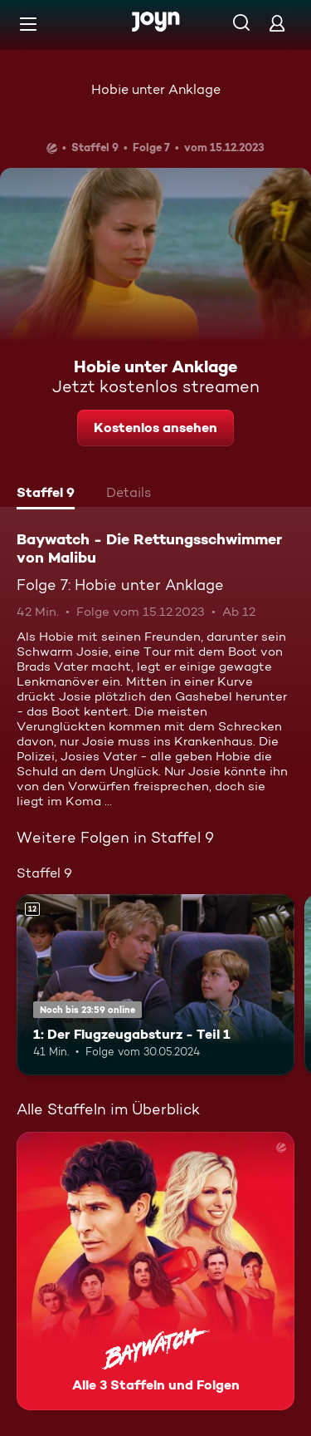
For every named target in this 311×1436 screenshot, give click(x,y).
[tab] (45, 494)
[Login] (277, 22)
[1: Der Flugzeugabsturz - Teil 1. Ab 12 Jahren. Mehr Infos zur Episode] (155, 984)
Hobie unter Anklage (156, 89)
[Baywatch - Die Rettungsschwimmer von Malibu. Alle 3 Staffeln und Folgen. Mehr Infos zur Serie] (155, 1271)
